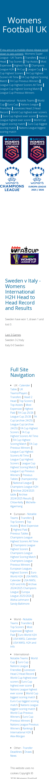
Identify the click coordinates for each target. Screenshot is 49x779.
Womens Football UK (24, 24)
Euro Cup (12, 104)
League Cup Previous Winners (17, 92)
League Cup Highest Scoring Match (20, 89)
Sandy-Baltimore (20, 603)
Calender (24, 385)
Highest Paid (21, 65)
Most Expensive (29, 525)
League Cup (34, 69)
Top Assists (31, 61)
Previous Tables (19, 533)
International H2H (20, 732)
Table (13, 389)
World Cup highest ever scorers (29, 112)
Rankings (28, 728)
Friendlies (5, 108)
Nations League (30, 104)
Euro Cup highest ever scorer (19, 116)
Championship (29, 479)
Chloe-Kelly (16, 502)
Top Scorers (16, 61)
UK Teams (16, 57)
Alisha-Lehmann (19, 599)
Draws (28, 752)
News (13, 755)
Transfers (30, 57)
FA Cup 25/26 (25, 412)
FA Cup (21, 69)
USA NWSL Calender (25, 638)
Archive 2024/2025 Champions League (23, 588)
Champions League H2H (24, 486)
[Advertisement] (24, 219)
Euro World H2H (27, 635)
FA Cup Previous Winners (24, 81)
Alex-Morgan (17, 736)
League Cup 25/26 (20, 416)
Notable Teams (26, 100)
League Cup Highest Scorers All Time (21, 85)
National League (22, 483)
